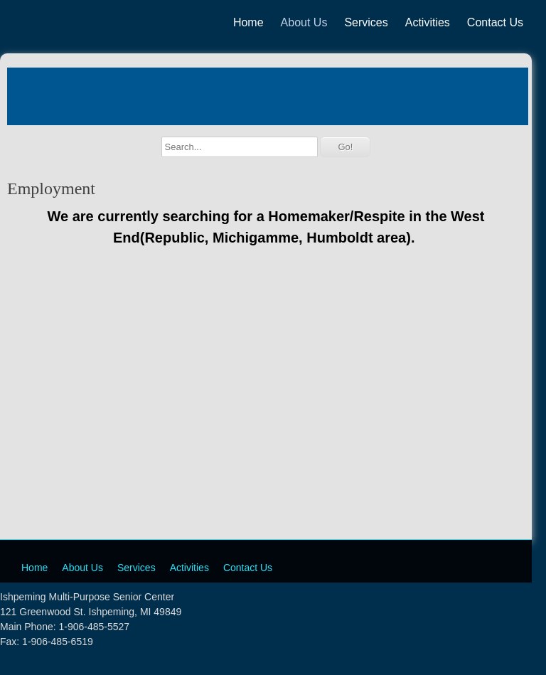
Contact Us (495, 22)
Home (248, 22)
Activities (427, 22)
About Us (304, 22)
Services (365, 22)
